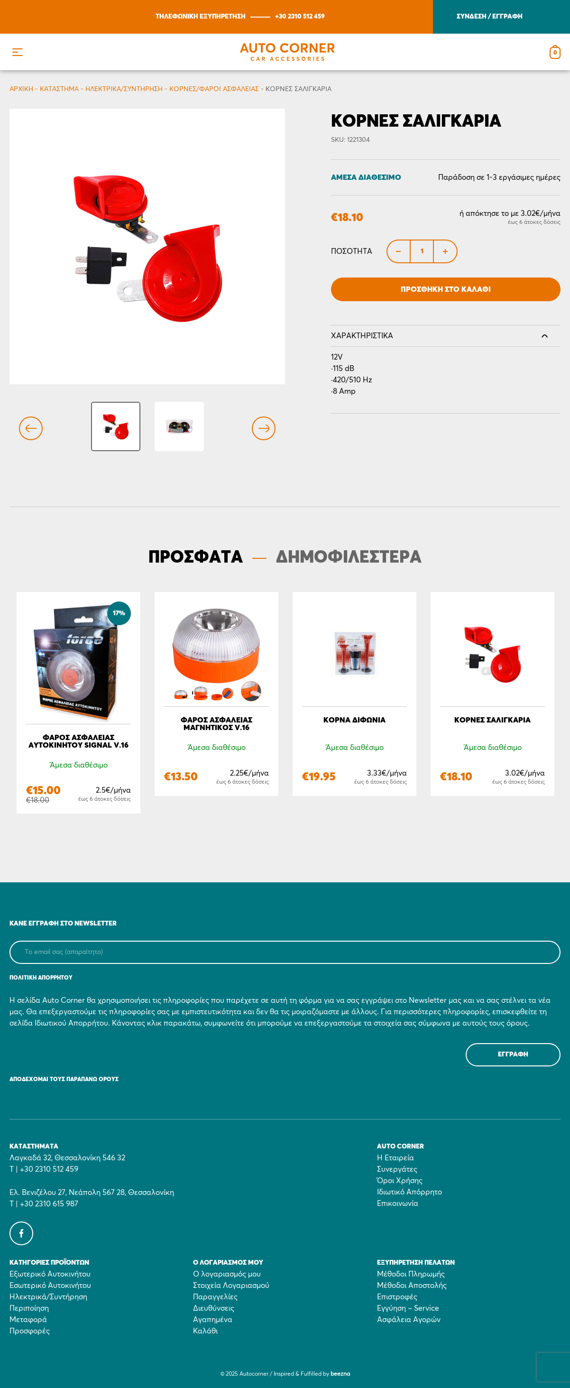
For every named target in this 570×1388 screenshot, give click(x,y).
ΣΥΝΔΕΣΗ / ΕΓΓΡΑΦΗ (490, 16)
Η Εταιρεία (395, 1158)
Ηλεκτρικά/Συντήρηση (124, 89)
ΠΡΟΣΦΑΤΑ (195, 557)
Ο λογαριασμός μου (227, 1274)
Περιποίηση (29, 1308)
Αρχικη (21, 89)
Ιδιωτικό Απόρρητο (409, 1192)
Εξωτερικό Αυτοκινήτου (50, 1274)
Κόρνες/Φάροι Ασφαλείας (214, 89)
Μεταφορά (28, 1319)
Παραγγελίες (215, 1297)
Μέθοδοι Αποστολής (412, 1285)
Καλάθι (205, 1331)
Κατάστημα (59, 89)
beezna (340, 1374)
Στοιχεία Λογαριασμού (231, 1285)
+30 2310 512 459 (300, 16)
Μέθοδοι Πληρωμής (411, 1274)
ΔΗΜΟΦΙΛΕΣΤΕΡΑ (349, 557)
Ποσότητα (351, 251)
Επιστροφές (397, 1297)
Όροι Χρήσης (400, 1180)
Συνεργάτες (397, 1169)
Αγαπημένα (212, 1319)
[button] (17, 52)
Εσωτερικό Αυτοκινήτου (50, 1285)
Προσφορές (29, 1331)
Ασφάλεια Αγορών (409, 1319)
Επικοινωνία (397, 1203)
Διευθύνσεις (213, 1308)
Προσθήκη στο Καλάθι (446, 289)
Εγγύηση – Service (408, 1308)
